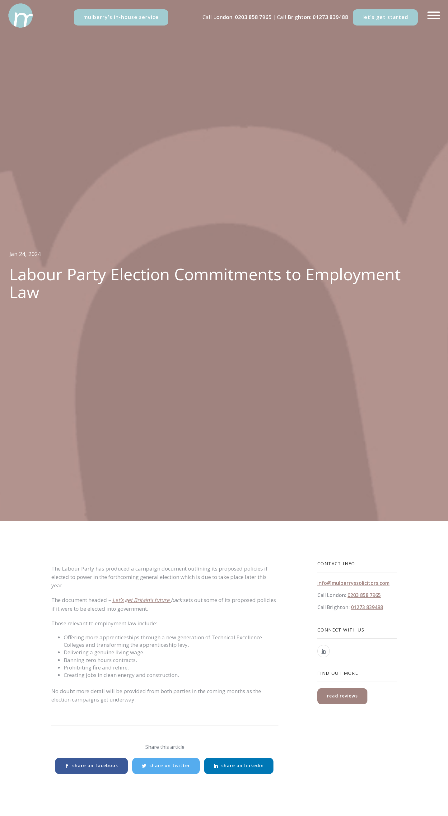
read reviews (342, 696)
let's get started (385, 17)
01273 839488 (330, 17)
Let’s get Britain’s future (141, 600)
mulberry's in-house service (121, 17)
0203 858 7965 (253, 17)
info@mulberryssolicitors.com (353, 583)
